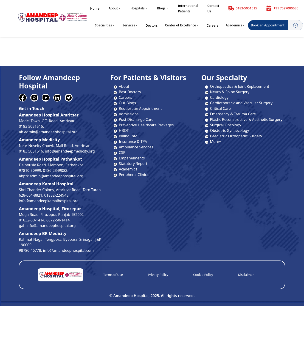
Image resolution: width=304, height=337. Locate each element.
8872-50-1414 (58, 220)
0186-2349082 (55, 170)
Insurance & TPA (133, 141)
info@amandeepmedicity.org (70, 151)
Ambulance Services (136, 147)
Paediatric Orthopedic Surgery (233, 136)
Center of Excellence (182, 25)
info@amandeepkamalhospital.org (49, 200)
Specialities (105, 25)
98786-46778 (30, 250)
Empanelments (132, 158)
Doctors (152, 25)
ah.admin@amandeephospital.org (48, 131)
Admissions (128, 113)
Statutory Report (133, 163)
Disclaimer (246, 274)
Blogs (163, 8)
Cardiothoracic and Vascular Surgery (239, 102)
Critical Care (218, 108)
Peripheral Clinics (133, 174)
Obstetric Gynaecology (227, 130)
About (115, 8)
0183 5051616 (31, 151)
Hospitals (139, 8)
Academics (235, 25)
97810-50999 (30, 170)
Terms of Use (113, 274)
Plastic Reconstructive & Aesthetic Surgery (243, 119)
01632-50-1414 (31, 220)
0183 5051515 (31, 126)
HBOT (124, 130)
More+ (213, 141)
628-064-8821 (30, 195)
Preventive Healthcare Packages (146, 124)
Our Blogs (127, 102)
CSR (122, 152)
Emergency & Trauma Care (230, 113)
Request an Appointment (140, 108)
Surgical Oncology (223, 124)
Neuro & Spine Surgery (227, 91)
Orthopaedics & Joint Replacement (237, 86)
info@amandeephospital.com (68, 250)
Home (94, 8)
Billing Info (128, 136)
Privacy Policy (158, 274)
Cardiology (217, 97)
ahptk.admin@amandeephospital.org (51, 175)
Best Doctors (130, 91)
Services (130, 25)
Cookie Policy (203, 274)
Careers (212, 25)
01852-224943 (56, 195)
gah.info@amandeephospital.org (47, 225)
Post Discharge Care (136, 119)
